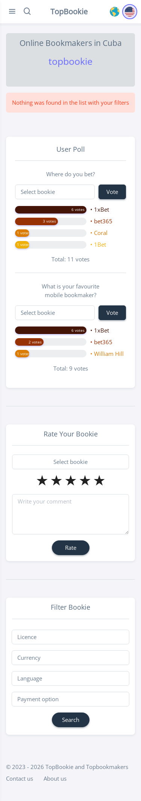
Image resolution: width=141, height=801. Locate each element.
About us (55, 778)
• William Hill (107, 353)
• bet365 (101, 221)
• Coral (99, 232)
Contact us (19, 778)
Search (70, 719)
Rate (70, 547)
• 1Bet (98, 244)
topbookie (70, 61)
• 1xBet (99, 209)
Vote (112, 191)
